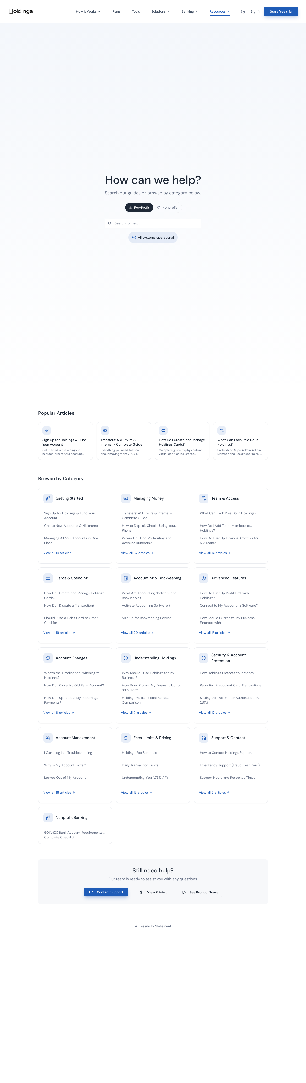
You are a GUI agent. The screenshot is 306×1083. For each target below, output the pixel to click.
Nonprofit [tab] (167, 207)
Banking (189, 11)
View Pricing (153, 892)
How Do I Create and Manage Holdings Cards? (74, 595)
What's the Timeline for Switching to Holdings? (71, 675)
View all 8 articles (58, 712)
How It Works (88, 11)
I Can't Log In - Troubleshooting (68, 753)
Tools (136, 11)
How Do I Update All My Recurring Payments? (70, 700)
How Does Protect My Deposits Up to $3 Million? (151, 687)
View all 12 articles (214, 712)
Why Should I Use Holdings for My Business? (148, 675)
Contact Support (106, 892)
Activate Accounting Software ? (146, 605)
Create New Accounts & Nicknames (71, 525)
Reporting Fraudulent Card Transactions (230, 685)
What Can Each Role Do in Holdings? (228, 513)
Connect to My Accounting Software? (229, 605)
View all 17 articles (214, 633)
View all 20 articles (137, 633)
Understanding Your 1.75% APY (145, 777)
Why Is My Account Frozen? (65, 765)
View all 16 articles (59, 792)
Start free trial (281, 11)
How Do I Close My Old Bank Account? (74, 685)
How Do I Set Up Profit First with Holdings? (224, 595)
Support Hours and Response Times (227, 777)
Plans (116, 11)
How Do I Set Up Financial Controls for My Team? (229, 540)
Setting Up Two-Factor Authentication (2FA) (229, 700)
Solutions (160, 11)
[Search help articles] (153, 223)
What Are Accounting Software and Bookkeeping (149, 595)
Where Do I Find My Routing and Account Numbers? (147, 540)
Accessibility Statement (153, 926)
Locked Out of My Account (65, 777)
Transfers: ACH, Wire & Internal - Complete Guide (147, 515)
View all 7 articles (136, 712)
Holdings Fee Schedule (139, 753)
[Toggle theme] (243, 11)
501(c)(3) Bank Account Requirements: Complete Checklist (73, 834)
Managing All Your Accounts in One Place (71, 540)
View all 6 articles (214, 792)
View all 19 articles (59, 553)
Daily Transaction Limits (140, 765)
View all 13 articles (137, 792)
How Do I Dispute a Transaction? (69, 605)
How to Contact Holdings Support (226, 753)
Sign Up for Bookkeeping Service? (147, 618)
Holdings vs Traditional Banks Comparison (144, 700)
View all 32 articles (137, 553)
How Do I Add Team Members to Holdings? (225, 527)
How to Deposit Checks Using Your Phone (148, 527)
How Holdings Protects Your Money (227, 673)
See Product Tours (200, 892)
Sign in (256, 11)
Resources (220, 12)
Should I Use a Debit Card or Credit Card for (71, 620)
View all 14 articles (215, 553)
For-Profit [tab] (139, 207)
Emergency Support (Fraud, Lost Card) (230, 765)
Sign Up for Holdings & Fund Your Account (69, 515)
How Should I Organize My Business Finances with (227, 620)
